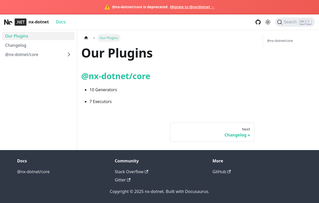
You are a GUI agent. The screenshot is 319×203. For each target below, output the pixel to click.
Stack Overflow (131, 171)
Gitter (123, 180)
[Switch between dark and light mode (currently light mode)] (268, 22)
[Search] (295, 22)
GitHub (222, 171)
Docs (61, 22)
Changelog (15, 45)
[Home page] (86, 38)
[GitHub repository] (258, 22)
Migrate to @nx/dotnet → (192, 6)
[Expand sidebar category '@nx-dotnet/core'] (69, 54)
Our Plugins (16, 36)
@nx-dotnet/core (21, 54)
